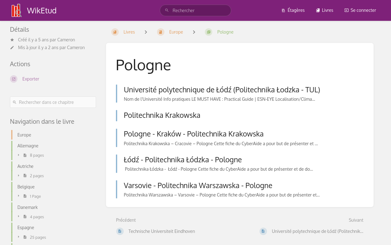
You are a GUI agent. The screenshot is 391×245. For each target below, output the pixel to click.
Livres (325, 10)
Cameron (66, 39)
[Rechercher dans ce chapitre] (53, 102)
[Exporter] (53, 79)
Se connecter (360, 10)
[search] (195, 10)
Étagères (293, 10)
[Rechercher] (167, 10)
